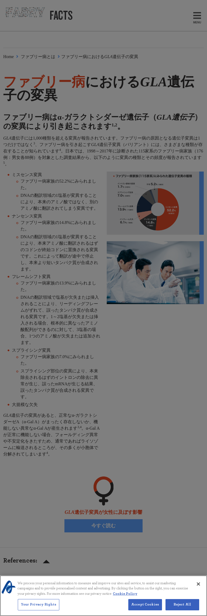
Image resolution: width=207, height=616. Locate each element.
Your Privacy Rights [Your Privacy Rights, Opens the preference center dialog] (38, 608)
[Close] (198, 588)
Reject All (182, 608)
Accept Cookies (145, 608)
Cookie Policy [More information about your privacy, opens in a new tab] (125, 597)
